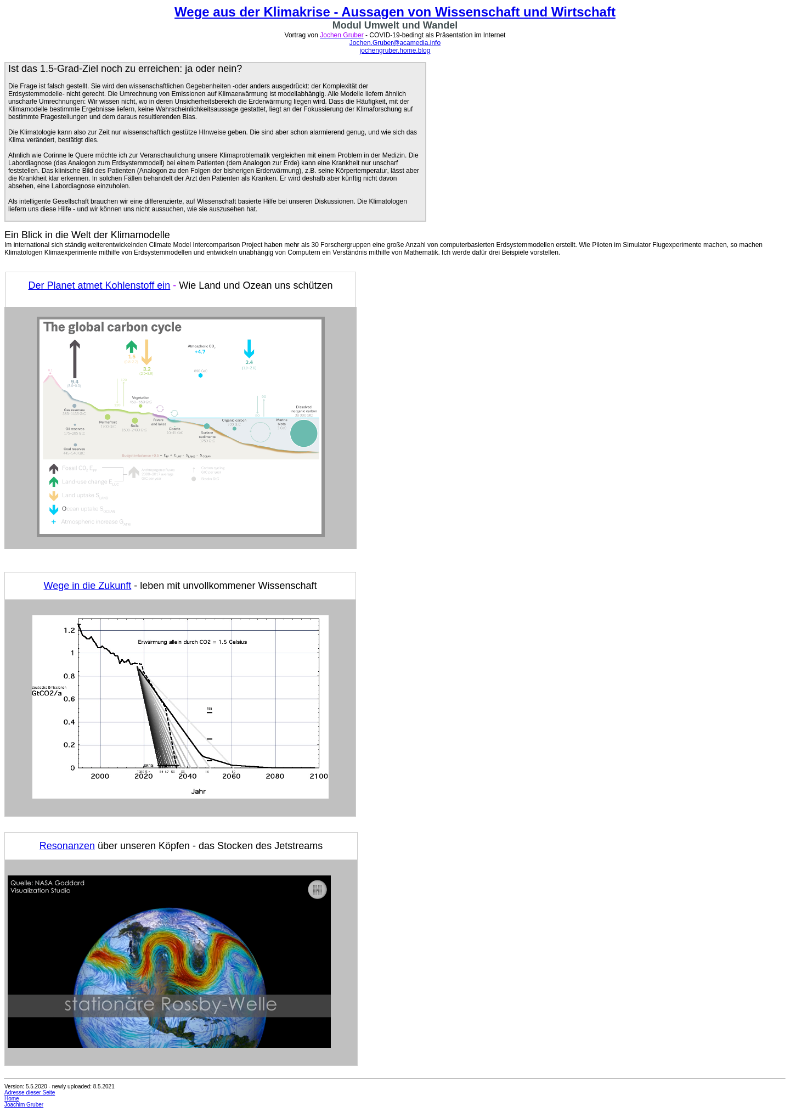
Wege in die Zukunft (88, 585)
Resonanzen (67, 845)
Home (11, 1099)
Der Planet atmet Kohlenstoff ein (99, 285)
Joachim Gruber (23, 1105)
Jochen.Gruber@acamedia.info (395, 43)
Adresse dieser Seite (29, 1092)
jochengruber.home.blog (395, 50)
